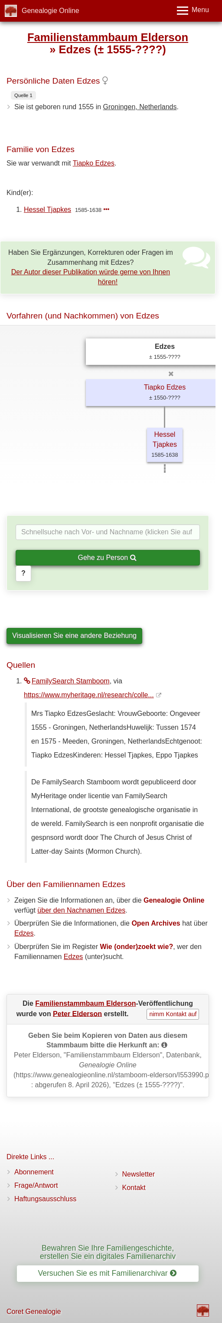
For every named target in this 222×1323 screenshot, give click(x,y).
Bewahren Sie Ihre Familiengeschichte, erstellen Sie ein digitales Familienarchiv (108, 1252)
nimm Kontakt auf (172, 1014)
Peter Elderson (77, 1013)
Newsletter (138, 1174)
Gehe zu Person (107, 557)
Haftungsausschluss (45, 1199)
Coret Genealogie (34, 1311)
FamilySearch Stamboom (67, 681)
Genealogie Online (50, 10)
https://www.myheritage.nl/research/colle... (89, 695)
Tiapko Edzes (93, 163)
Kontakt (134, 1187)
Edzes (23, 933)
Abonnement (34, 1172)
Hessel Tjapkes (47, 209)
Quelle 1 (23, 95)
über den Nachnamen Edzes (81, 910)
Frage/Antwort (36, 1185)
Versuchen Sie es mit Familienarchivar (107, 1273)
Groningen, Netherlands (140, 107)
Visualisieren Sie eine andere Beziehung (74, 635)
